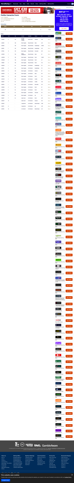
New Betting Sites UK (17, 460)
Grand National (40, 464)
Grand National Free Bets (17, 463)
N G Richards (30, 65)
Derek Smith (30, 39)
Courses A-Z (63, 464)
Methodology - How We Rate (6, 463)
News (36, 3)
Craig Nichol (23, 103)
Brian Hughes (23, 45)
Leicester (36, 39)
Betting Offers (43, 3)
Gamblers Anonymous (61, 448)
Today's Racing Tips (52, 457)
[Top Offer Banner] (27, 10)
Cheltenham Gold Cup (41, 463)
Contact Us (3, 460)
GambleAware (54, 448)
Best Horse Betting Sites (17, 461)
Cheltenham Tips (52, 460)
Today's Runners (64, 461)
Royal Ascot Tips (52, 464)
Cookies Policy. (68, 477)
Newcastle (36, 84)
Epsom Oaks (27, 463)
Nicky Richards (30, 45)
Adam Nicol (23, 98)
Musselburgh (37, 45)
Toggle (72, 4)
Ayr (35, 95)
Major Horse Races (64, 460)
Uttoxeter (36, 92)
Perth (36, 57)
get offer (69, 33)
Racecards (15, 3)
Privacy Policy (3, 464)
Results (32, 3)
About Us (3, 457)
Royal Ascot (27, 464)
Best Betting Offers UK (17, 457)
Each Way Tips (51, 461)
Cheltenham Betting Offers (18, 467)
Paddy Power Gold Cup (41, 457)
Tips (21, 3)
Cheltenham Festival (28, 457)
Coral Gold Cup (40, 460)
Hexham (36, 100)
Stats (24, 3)
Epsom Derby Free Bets (17, 464)
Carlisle (36, 81)
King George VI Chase (41, 461)
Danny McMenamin (23, 54)
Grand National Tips (52, 467)
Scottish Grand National (29, 460)
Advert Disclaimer (69, 7)
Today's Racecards (64, 457)
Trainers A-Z (63, 467)
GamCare (49, 448)
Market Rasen (37, 103)
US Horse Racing (4, 461)
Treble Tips (51, 463)
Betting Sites (51, 3)
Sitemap (2, 468)
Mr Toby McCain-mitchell (22, 39)
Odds (28, 3)
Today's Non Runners (65, 463)
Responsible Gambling (5, 467)
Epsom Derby (27, 461)
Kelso (36, 54)
